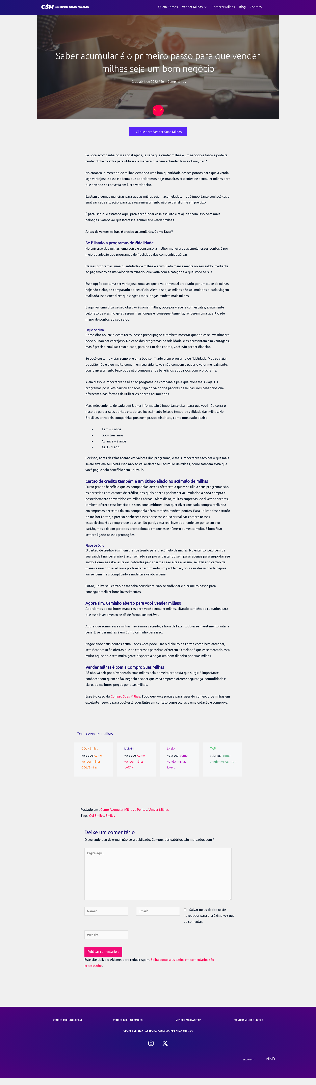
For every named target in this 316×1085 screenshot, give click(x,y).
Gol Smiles (96, 821)
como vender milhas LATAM (134, 767)
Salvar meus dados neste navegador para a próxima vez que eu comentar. (209, 922)
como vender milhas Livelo (177, 767)
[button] (205, 7)
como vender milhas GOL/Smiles (91, 767)
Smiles (110, 821)
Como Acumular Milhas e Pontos (124, 815)
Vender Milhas (160, 815)
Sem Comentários (173, 81)
